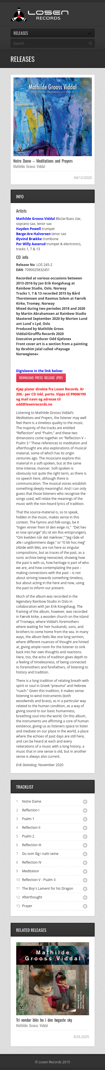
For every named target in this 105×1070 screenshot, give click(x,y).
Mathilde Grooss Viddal (29, 166)
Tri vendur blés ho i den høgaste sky (44, 1020)
